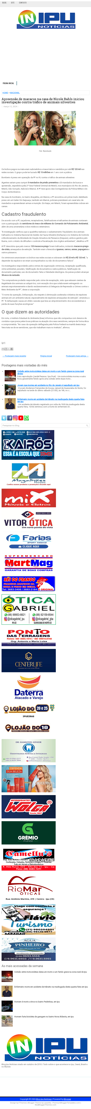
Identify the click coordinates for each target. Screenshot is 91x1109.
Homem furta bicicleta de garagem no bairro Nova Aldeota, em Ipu (44, 1016)
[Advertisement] (45, 56)
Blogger (67, 1099)
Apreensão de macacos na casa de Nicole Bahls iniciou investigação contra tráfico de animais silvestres (43, 100)
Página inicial (8, 83)
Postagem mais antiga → (77, 356)
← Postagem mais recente (14, 356)
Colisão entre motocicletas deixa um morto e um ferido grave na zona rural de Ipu (50, 972)
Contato (23, 2)
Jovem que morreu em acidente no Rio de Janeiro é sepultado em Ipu (48, 385)
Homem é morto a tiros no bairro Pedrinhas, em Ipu (37, 1002)
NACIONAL (15, 92)
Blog (4, 2)
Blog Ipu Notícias (43, 1099)
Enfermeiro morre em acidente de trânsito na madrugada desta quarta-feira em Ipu (51, 987)
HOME (5, 92)
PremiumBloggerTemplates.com (66, 1103)
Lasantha (47, 1103)
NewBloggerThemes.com (45, 1105)
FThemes (23, 1103)
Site (12, 2)
